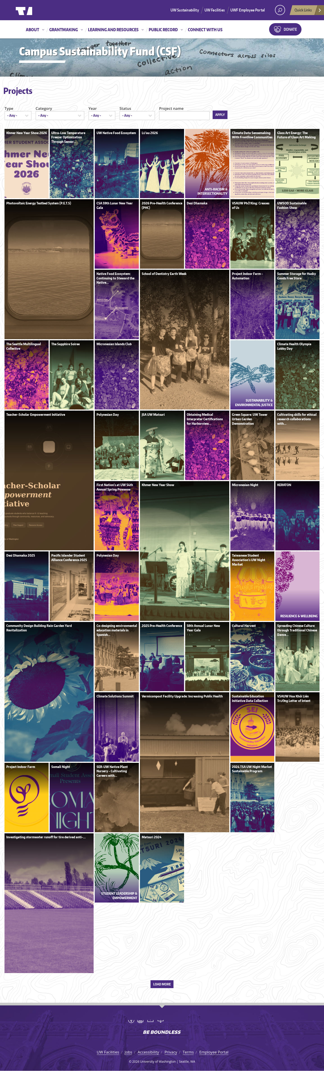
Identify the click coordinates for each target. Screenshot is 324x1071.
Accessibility (148, 1052)
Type (8, 108)
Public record (163, 29)
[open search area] (280, 10)
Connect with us (205, 29)
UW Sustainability (185, 9)
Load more (162, 984)
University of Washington (34, 10)
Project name (171, 108)
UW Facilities (215, 9)
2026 (135, 1061)
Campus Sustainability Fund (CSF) (100, 51)
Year (92, 108)
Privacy (170, 1052)
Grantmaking (63, 29)
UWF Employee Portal (247, 9)
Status (125, 108)
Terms (188, 1052)
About (32, 29)
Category (44, 108)
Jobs (128, 1052)
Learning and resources (113, 29)
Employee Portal (213, 1052)
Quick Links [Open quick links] (308, 11)
